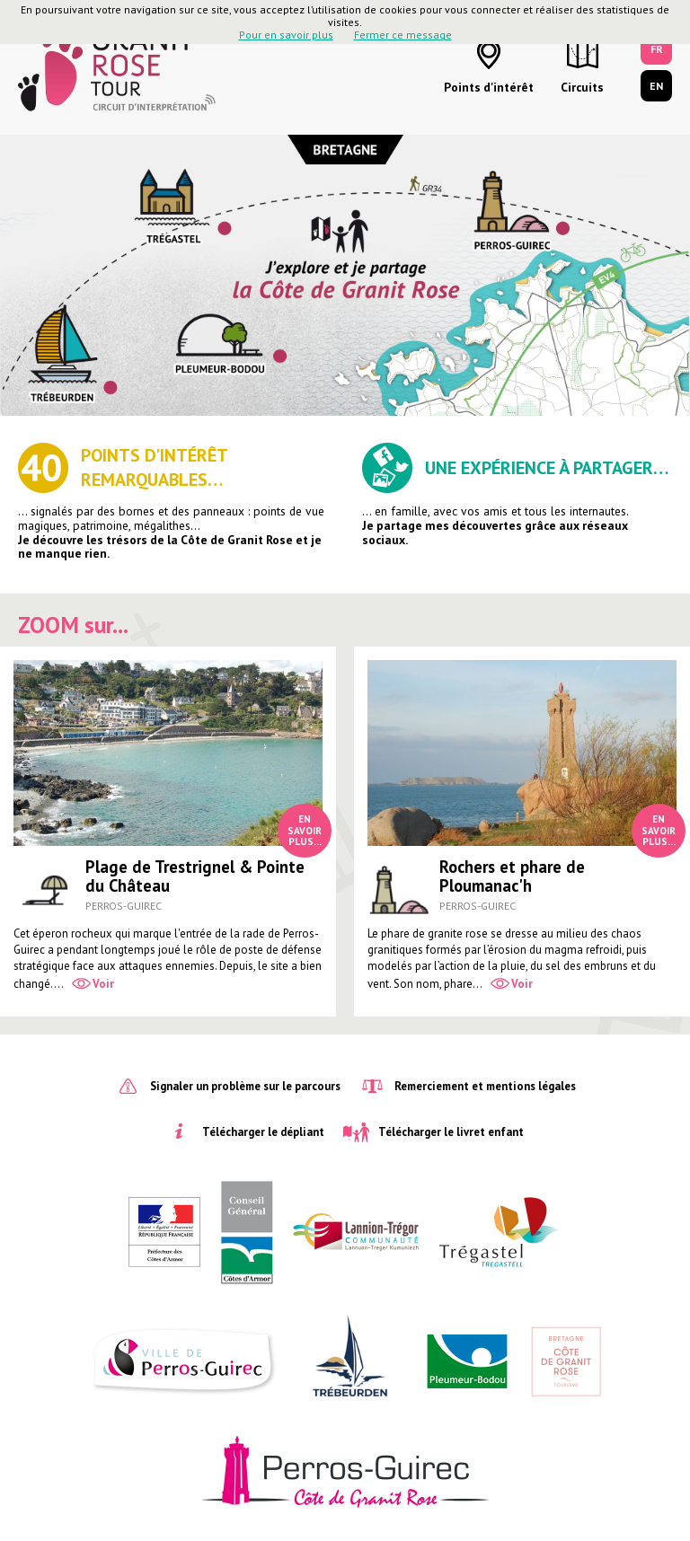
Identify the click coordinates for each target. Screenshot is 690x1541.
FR (656, 49)
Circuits (582, 87)
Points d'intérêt (489, 87)
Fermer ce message (403, 34)
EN (656, 85)
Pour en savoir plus (286, 34)
